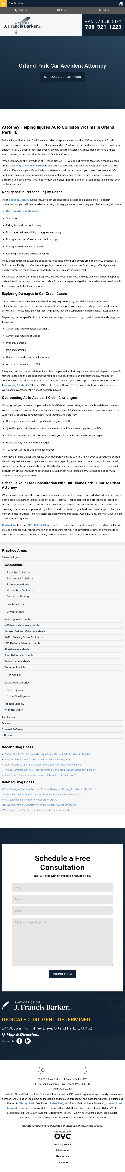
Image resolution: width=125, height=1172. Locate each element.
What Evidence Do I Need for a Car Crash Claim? (29, 799)
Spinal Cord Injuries (18, 696)
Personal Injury (11, 557)
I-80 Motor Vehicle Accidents (21, 625)
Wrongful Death (13, 709)
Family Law (8, 717)
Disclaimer (62, 1150)
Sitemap (62, 1162)
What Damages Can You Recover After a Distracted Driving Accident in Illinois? (50, 770)
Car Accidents (13, 564)
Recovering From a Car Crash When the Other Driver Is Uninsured (39, 805)
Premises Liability (15, 667)
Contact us (9, 525)
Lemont (12, 1108)
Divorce (6, 723)
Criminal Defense (12, 729)
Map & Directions (20, 1034)
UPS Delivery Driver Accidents (22, 643)
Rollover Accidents (18, 584)
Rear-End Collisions (18, 572)
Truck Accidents (14, 604)
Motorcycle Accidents (17, 619)
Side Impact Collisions (20, 578)
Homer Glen (113, 1103)
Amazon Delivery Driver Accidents (24, 631)
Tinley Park (27, 1103)
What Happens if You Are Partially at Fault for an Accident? (36, 810)
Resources (62, 1156)
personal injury (19, 200)
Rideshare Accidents (16, 649)
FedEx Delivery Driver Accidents (23, 637)
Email (62, 10)
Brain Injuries (15, 690)
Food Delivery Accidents (19, 655)
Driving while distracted (22, 211)
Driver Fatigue (15, 611)
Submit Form (62, 974)
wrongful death (18, 385)
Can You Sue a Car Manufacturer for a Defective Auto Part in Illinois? (44, 764)
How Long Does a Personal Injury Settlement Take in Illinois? (40, 775)
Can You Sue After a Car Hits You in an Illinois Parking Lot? (38, 759)
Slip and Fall (14, 675)
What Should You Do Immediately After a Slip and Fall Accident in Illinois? (47, 754)
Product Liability (14, 703)
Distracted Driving (18, 596)
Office (104, 10)
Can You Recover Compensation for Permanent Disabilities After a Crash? (43, 794)
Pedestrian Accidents (17, 661)
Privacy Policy (62, 1144)
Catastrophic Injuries (17, 682)
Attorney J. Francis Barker (27, 165)
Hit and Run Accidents (20, 590)
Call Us (21, 10)
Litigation (7, 735)
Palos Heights (59, 1103)
